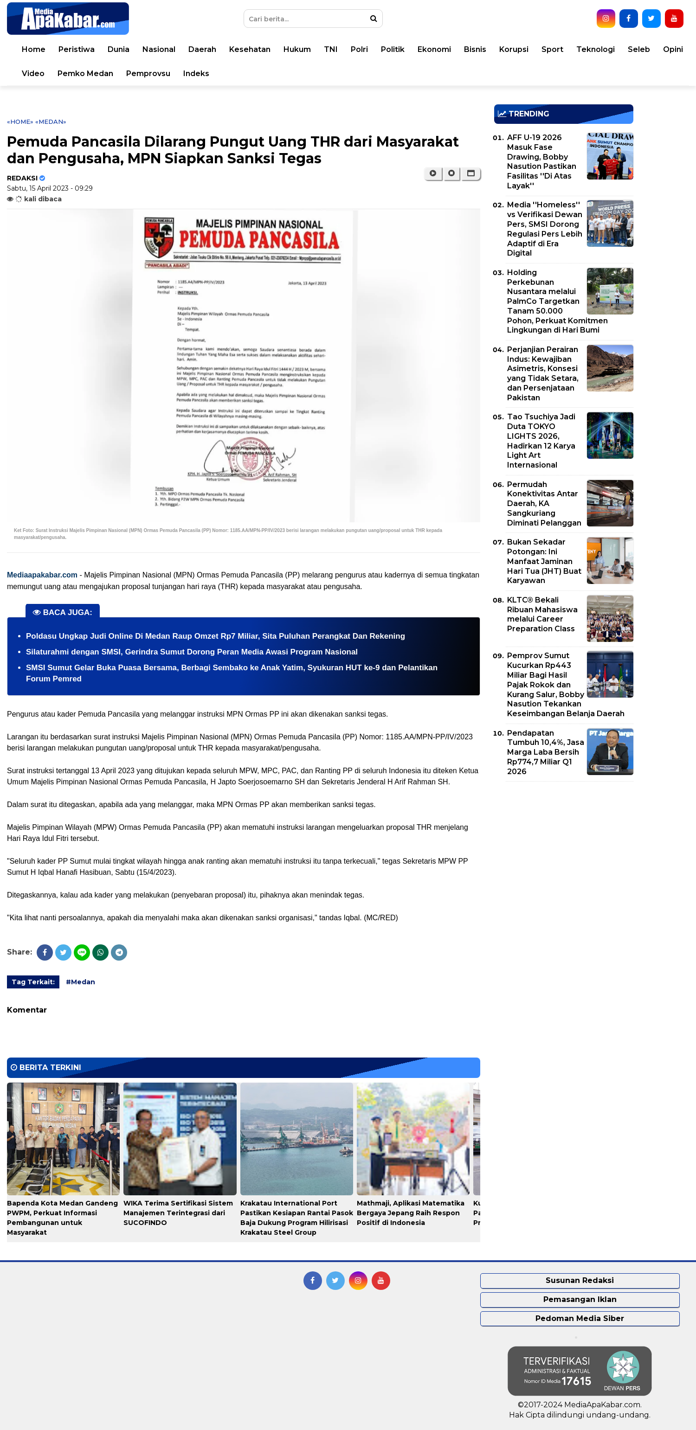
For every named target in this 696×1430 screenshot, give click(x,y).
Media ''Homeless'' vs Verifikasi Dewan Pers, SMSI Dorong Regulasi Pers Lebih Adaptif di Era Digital (544, 228)
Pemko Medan (85, 73)
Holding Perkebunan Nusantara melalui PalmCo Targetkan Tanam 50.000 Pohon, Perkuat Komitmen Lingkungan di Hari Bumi (557, 301)
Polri (359, 49)
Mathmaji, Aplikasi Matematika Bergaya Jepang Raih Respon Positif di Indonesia (410, 1213)
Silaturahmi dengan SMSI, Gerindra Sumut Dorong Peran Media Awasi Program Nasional (192, 652)
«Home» (20, 121)
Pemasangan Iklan (580, 1299)
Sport (552, 49)
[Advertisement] (563, 853)
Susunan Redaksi (580, 1280)
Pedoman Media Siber (579, 1318)
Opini (673, 49)
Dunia (118, 49)
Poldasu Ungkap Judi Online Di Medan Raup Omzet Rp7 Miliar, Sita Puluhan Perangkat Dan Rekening (215, 636)
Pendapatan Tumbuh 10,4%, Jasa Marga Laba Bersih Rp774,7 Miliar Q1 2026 (545, 752)
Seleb (639, 49)
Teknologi (595, 49)
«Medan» (50, 121)
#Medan (80, 982)
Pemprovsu (148, 73)
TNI (331, 49)
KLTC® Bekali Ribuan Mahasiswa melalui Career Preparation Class (542, 614)
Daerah (202, 49)
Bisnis (475, 49)
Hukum (297, 49)
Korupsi (513, 49)
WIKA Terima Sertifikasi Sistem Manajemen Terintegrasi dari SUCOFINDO (178, 1213)
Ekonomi (434, 49)
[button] (470, 173)
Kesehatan (250, 49)
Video (33, 73)
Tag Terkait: (33, 982)
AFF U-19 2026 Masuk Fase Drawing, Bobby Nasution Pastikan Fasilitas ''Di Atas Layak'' (541, 161)
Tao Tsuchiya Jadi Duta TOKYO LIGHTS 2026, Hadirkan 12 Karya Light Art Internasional (541, 440)
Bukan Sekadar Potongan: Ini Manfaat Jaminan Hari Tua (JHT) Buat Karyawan (544, 561)
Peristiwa (76, 49)
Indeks (196, 73)
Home (33, 49)
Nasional (158, 49)
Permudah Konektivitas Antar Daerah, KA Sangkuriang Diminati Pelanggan (544, 503)
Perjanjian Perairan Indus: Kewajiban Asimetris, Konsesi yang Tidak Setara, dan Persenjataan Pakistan (543, 373)
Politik (393, 49)
